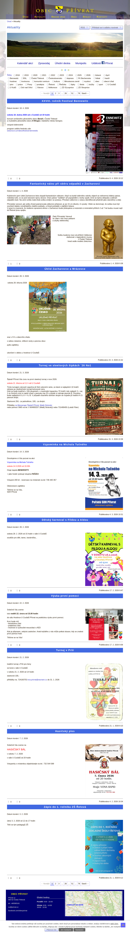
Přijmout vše (51, 930)
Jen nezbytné (66, 930)
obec (97, 81)
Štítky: (9, 75)
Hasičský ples (65, 731)
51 (72, 93)
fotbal (98, 78)
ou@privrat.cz (13, 907)
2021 (44, 75)
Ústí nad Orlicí (26, 87)
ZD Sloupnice (83, 87)
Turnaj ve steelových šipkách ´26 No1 (65, 365)
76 (79, 93)
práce (20, 84)
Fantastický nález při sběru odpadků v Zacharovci (65, 183)
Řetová (52, 84)
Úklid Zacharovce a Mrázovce (64, 268)
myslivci (87, 81)
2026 (88, 75)
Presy (29, 84)
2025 (79, 75)
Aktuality (39, 17)
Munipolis (80, 63)
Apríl (107, 75)
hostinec (13, 81)
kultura (57, 81)
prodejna (40, 84)
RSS (84, 27)
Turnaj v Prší (65, 650)
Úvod (26, 17)
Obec (74, 17)
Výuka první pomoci (65, 595)
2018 (18, 75)
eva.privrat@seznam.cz (37, 680)
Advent (98, 75)
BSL (25, 78)
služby (91, 84)
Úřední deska (62, 63)
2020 (35, 75)
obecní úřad (109, 81)
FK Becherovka (84, 78)
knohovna (26, 81)
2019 (26, 75)
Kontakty (102, 17)
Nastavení (79, 930)
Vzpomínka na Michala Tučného (65, 444)
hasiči (107, 78)
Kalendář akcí (25, 63)
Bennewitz (14, 78)
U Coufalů (112, 84)
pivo (11, 84)
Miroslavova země (72, 81)
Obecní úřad (58, 17)
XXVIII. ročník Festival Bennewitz (65, 101)
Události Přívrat (102, 63)
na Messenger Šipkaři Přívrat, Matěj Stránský (33, 405)
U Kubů (13, 87)
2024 (71, 75)
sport (101, 84)
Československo (55, 78)
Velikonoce (52, 87)
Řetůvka (62, 84)
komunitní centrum (42, 81)
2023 (62, 75)
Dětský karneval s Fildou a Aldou (65, 519)
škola (82, 84)
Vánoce (40, 87)
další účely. (114, 924)
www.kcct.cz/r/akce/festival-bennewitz (22, 131)
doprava (70, 78)
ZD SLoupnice (68, 87)
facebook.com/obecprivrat (17, 911)
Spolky (87, 17)
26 (66, 93)
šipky (73, 84)
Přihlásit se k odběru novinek (107, 27)
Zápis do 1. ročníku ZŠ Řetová (65, 806)
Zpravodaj (44, 63)
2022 (53, 75)
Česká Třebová (37, 78)
